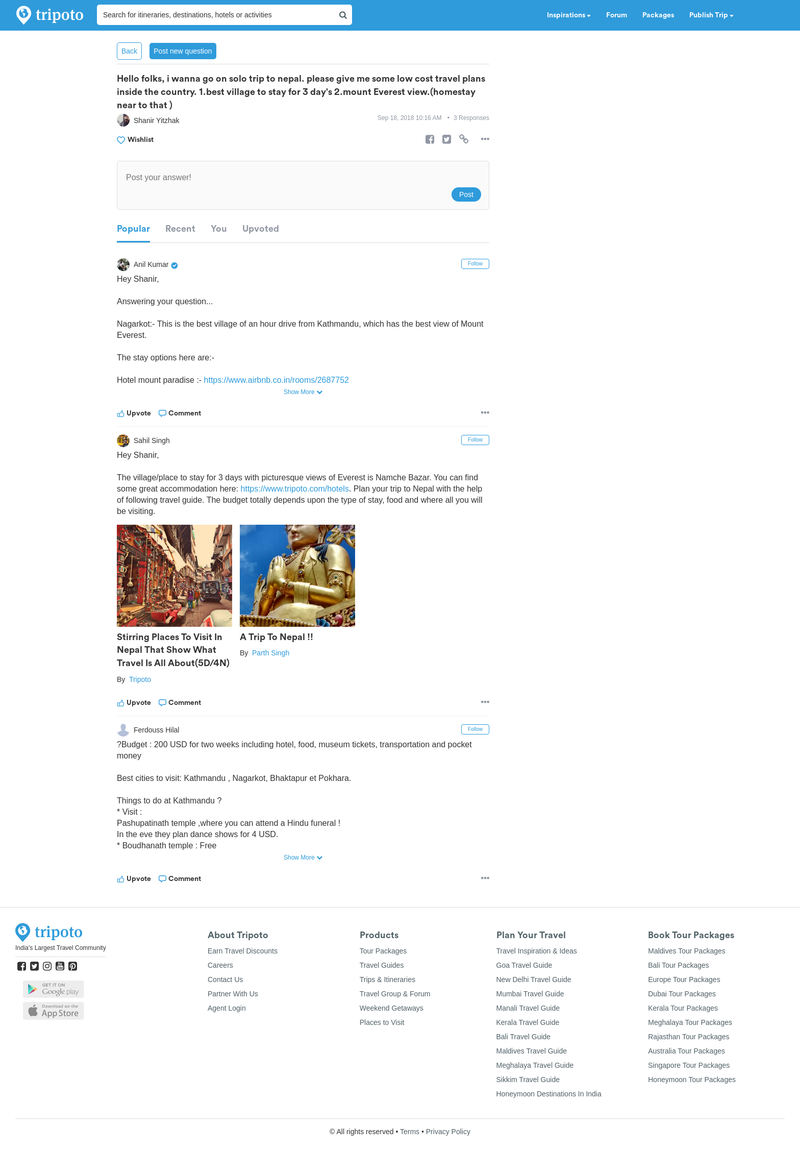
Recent (180, 228)
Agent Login (227, 1008)
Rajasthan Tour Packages (688, 1037)
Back (129, 51)
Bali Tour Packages (678, 965)
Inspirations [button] (569, 15)
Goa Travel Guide (524, 965)
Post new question (183, 51)
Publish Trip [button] (711, 15)
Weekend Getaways (391, 1008)
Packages (658, 15)
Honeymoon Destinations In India (549, 1094)
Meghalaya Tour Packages (690, 1022)
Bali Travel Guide (523, 1037)
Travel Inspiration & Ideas (536, 951)
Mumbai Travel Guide (530, 994)
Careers (220, 965)
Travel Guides (382, 965)
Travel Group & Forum (395, 994)
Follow (475, 263)
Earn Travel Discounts (243, 951)
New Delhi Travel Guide (533, 979)
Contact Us (225, 979)
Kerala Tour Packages (683, 1008)
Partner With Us (233, 994)
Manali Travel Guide (528, 1008)
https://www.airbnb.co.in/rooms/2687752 (276, 380)
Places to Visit (382, 1022)
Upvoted (260, 228)
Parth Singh (270, 653)
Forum (616, 15)
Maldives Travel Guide (531, 1051)
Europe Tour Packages (684, 979)
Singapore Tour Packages (689, 1065)
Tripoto (140, 679)
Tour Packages (383, 951)
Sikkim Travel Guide (528, 1079)
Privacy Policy (448, 1132)
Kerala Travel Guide (528, 1022)
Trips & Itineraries (387, 979)
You (219, 228)
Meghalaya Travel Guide (535, 1065)
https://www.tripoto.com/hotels (295, 488)
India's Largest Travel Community (60, 947)
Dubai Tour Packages (682, 994)
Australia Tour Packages (686, 1051)
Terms (409, 1132)
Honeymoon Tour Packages (692, 1079)
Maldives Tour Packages (686, 951)
